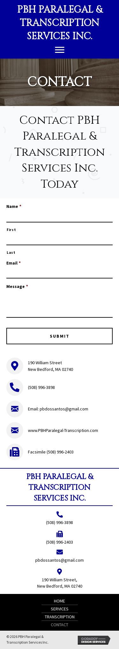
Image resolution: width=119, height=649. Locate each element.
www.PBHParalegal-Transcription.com (63, 430)
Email (13, 263)
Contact (59, 624)
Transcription (60, 617)
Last (11, 252)
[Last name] (59, 240)
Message (17, 286)
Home (59, 601)
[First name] (59, 217)
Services (60, 609)
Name (13, 206)
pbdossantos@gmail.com (64, 409)
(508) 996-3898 (41, 387)
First (11, 230)
